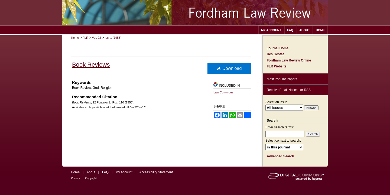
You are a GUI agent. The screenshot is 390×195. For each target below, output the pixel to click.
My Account (124, 172)
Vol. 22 (96, 37)
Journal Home (277, 48)
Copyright (91, 178)
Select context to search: (283, 140)
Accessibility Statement (156, 172)
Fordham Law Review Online (289, 60)
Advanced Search (280, 156)
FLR (85, 37)
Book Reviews (91, 64)
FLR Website (276, 66)
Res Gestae (275, 54)
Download (229, 68)
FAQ (105, 172)
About (91, 172)
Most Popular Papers (282, 79)
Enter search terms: (279, 127)
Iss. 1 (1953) (113, 37)
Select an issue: (276, 102)
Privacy (75, 178)
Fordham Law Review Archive (195, 12)
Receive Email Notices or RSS (289, 90)
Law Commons (223, 92)
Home (75, 37)
